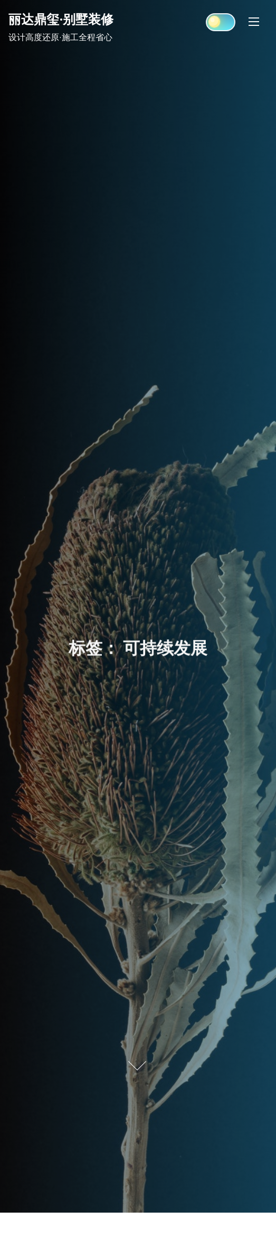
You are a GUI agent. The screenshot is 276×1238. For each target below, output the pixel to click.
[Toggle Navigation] (254, 21)
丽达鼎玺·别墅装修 (60, 19)
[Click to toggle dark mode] (220, 22)
